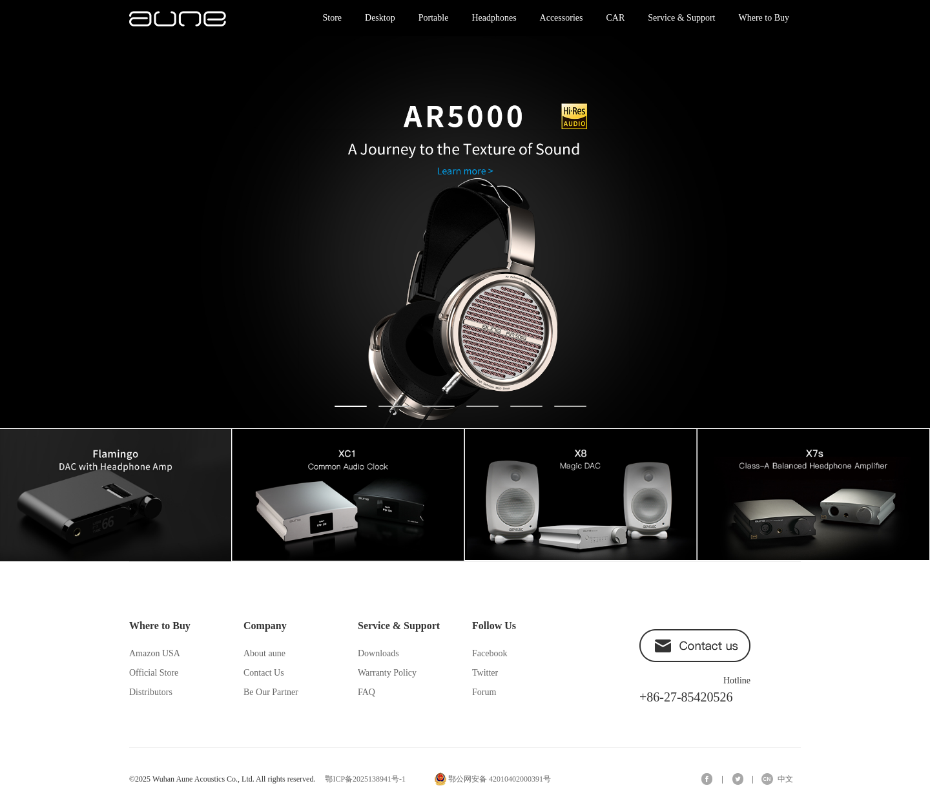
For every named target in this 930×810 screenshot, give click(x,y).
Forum (484, 692)
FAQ (366, 692)
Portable (433, 18)
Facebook (489, 653)
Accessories (561, 18)
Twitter (485, 673)
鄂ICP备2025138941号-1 (365, 779)
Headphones (493, 18)
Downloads (378, 653)
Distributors (150, 692)
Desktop (380, 18)
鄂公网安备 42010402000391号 (499, 779)
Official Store (153, 673)
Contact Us (263, 673)
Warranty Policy (387, 673)
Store (332, 18)
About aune (264, 653)
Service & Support (681, 18)
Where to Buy (763, 18)
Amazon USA (154, 653)
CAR (615, 18)
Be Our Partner (270, 692)
